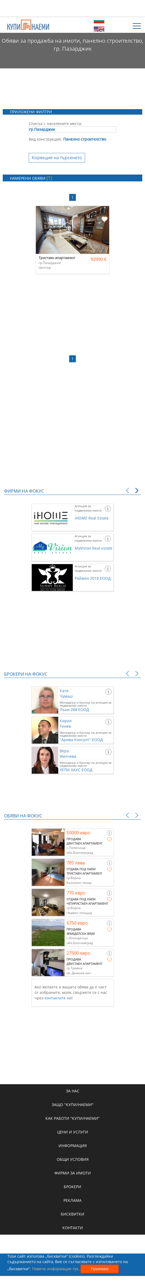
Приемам (99, 1268)
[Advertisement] (72, 8)
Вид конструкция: (45, 139)
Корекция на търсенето (57, 158)
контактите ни (58, 997)
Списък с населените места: (55, 123)
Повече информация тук (55, 1268)
